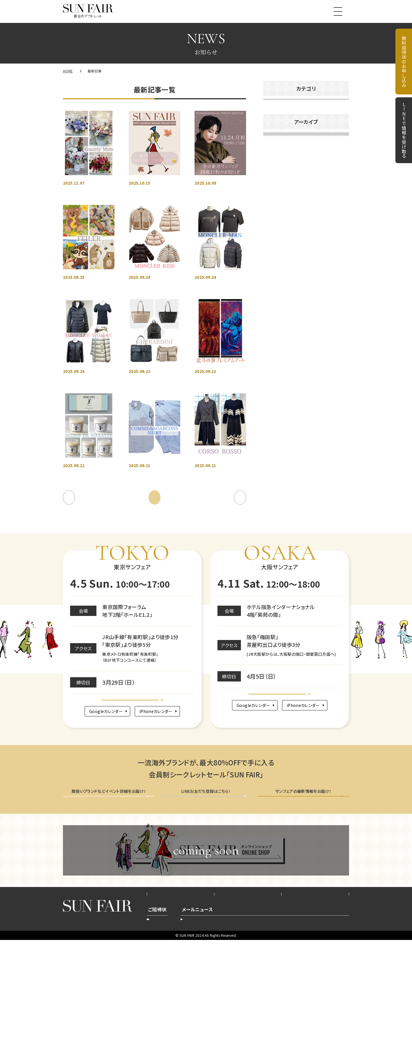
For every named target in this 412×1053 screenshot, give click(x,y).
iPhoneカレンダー (159, 798)
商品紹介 (277, 139)
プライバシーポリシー (248, 1001)
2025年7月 (277, 356)
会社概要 (180, 1001)
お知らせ (276, 106)
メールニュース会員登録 (303, 893)
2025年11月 (279, 289)
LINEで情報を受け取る (404, 130)
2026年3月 (277, 221)
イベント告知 (280, 123)
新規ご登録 (278, 1030)
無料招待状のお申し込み (404, 61)
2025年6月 (277, 373)
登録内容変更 (201, 1030)
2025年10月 (279, 305)
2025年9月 (277, 322)
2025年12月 (279, 272)
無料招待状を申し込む (108, 893)
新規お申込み (164, 1030)
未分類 (275, 155)
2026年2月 (277, 238)
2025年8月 (277, 339)
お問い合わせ (315, 1001)
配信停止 (309, 1030)
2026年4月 (277, 204)
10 (219, 569)
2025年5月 (277, 390)
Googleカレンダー (100, 798)
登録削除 (234, 1030)
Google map (132, 778)
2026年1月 (277, 255)
